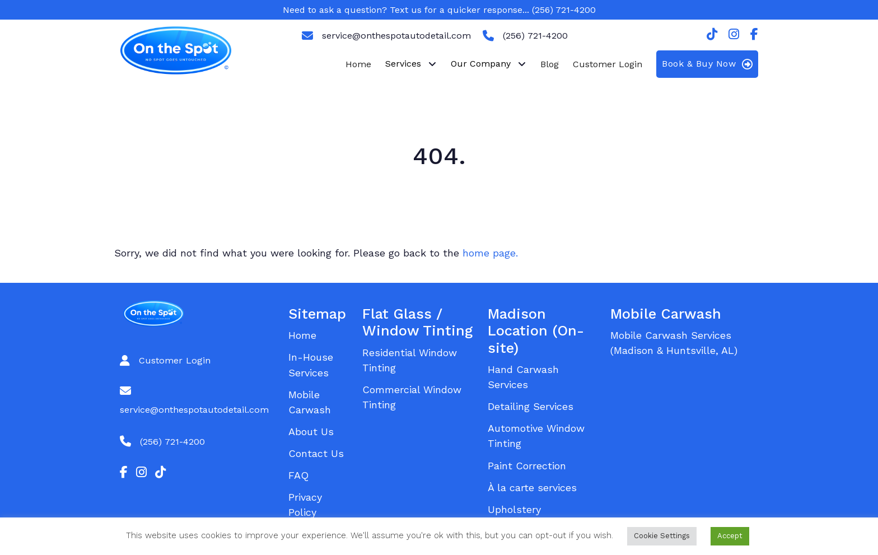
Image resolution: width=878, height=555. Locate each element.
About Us (311, 431)
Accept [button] (729, 535)
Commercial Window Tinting (411, 397)
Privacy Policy (305, 504)
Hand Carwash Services (523, 376)
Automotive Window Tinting (536, 435)
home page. (490, 253)
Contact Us (316, 453)
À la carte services (532, 487)
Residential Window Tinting (409, 360)
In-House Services (310, 364)
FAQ (298, 475)
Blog (549, 64)
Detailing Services (530, 406)
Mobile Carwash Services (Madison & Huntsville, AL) (673, 342)
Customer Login (607, 64)
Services (403, 63)
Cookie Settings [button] (662, 535)
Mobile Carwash (309, 402)
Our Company (481, 63)
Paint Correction (527, 466)
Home (358, 64)
